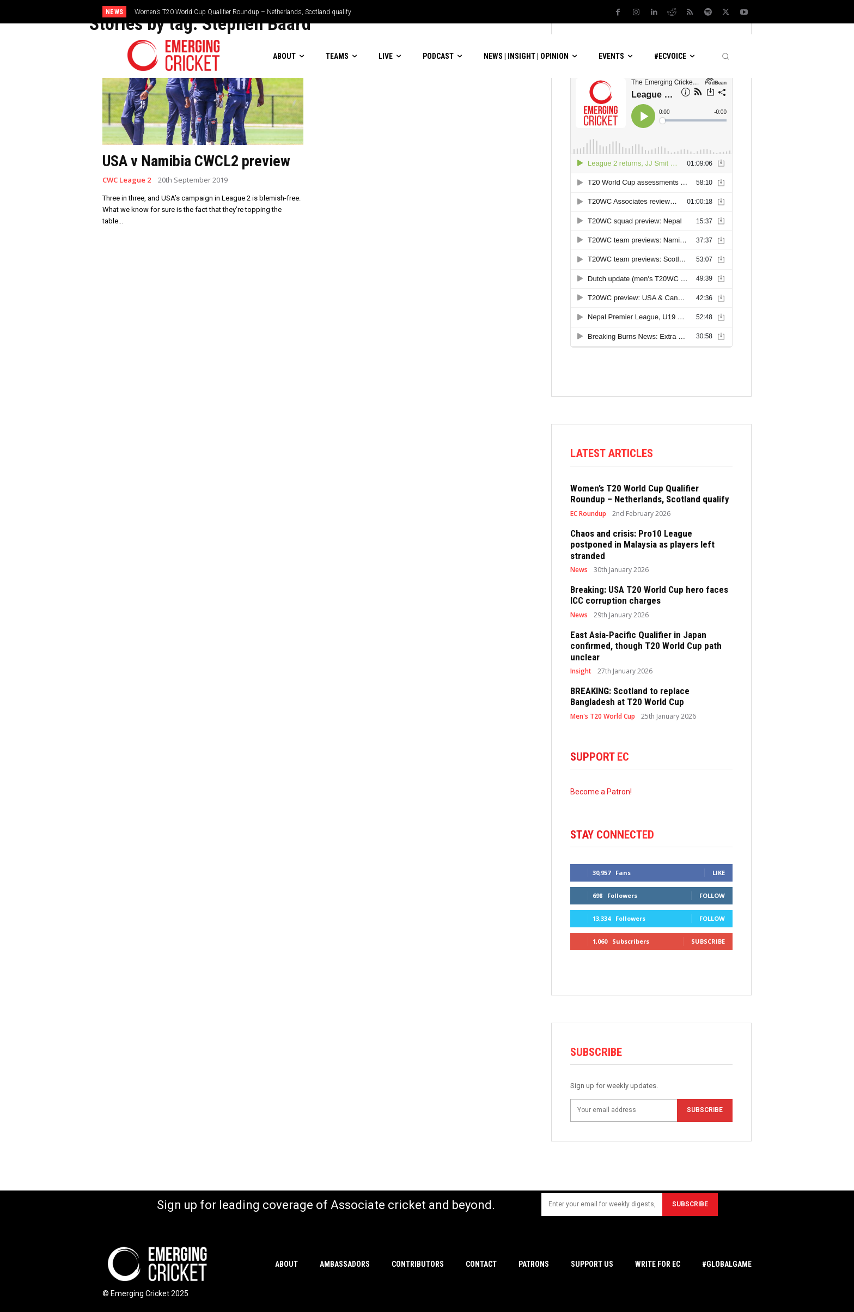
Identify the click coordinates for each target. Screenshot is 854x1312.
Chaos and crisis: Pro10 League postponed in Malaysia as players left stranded (642, 544)
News (579, 570)
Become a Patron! (601, 791)
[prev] (502, 12)
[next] (520, 12)
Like (718, 872)
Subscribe (708, 941)
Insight (580, 671)
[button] (725, 56)
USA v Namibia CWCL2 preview (196, 161)
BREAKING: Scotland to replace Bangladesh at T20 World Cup (630, 696)
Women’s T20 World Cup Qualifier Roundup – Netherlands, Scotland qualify (243, 12)
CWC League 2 (126, 180)
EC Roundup (588, 514)
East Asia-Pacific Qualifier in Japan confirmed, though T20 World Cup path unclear (646, 646)
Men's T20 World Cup (602, 716)
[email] (623, 1110)
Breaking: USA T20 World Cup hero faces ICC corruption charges (649, 595)
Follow (712, 895)
